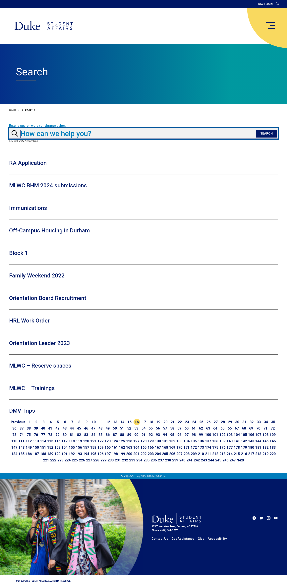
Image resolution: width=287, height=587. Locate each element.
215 (237, 454)
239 (175, 460)
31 (244, 422)
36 (14, 428)
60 (187, 428)
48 (100, 428)
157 (86, 447)
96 (179, 435)
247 (233, 460)
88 (122, 435)
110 (14, 441)
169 (172, 447)
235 (146, 460)
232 (125, 460)
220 (273, 454)
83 (86, 435)
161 (115, 447)
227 (89, 460)
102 (222, 435)
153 (57, 447)
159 (100, 447)
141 (237, 441)
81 (72, 435)
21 (173, 422)
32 (252, 422)
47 (93, 428)
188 (43, 454)
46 (86, 428)
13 (115, 422)
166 (151, 447)
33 (259, 422)
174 (208, 447)
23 (187, 422)
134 (187, 441)
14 (122, 422)
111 (22, 441)
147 (14, 447)
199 (122, 454)
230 (111, 460)
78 (50, 435)
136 (201, 441)
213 (222, 454)
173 (201, 447)
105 (244, 435)
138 (215, 441)
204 (158, 454)
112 (29, 441)
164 (136, 447)
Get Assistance (183, 539)
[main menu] (270, 25)
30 (237, 422)
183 (273, 447)
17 (144, 422)
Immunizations (28, 208)
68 (244, 428)
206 (172, 454)
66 (230, 428)
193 (79, 454)
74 (22, 435)
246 (225, 460)
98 (194, 435)
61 (194, 428)
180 (251, 447)
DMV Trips (22, 410)
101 (215, 435)
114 (43, 441)
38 (29, 428)
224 (68, 460)
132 (172, 441)
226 (82, 460)
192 (72, 454)
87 (115, 435)
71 (265, 428)
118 (72, 441)
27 (216, 422)
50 (115, 428)
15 (130, 422)
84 (93, 435)
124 (115, 441)
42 (57, 428)
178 (237, 447)
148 (22, 447)
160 (108, 447)
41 (50, 428)
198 (115, 454)
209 (194, 454)
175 (215, 447)
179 (244, 447)
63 (208, 428)
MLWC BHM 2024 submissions (48, 185)
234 (139, 460)
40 (43, 428)
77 (43, 435)
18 (151, 422)
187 (36, 454)
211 (208, 454)
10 (94, 422)
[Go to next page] (240, 460)
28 (223, 422)
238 (168, 460)
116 (57, 441)
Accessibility (217, 539)
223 (60, 460)
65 (222, 428)
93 (158, 435)
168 (165, 447)
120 (86, 441)
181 (258, 447)
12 (108, 422)
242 (197, 460)
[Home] (43, 26)
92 (151, 435)
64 (215, 428)
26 (208, 422)
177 (230, 447)
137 (208, 441)
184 (14, 454)
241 (190, 460)
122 (100, 441)
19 (158, 422)
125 (122, 441)
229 (103, 460)
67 (237, 428)
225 (75, 460)
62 (201, 428)
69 (251, 428)
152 (50, 447)
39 (36, 428)
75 (29, 435)
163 (129, 447)
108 (265, 435)
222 (53, 460)
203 (151, 454)
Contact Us (159, 539)
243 (204, 460)
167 (158, 447)
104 (237, 435)
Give (201, 539)
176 (222, 447)
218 (258, 454)
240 (182, 460)
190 (57, 454)
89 (129, 435)
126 (129, 441)
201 (136, 454)
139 (222, 441)
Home (12, 110)
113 (36, 441)
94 (165, 435)
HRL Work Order (29, 320)
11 (101, 422)
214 (230, 454)
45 (79, 428)
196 (100, 454)
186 (29, 454)
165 (143, 447)
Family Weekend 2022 (37, 275)
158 (93, 447)
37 (22, 428)
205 (165, 454)
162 (122, 447)
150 (36, 447)
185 (22, 454)
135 (194, 441)
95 (172, 435)
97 (187, 435)
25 (201, 422)
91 (143, 435)
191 (65, 454)
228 (96, 460)
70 (258, 428)
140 (230, 441)
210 (201, 454)
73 (14, 435)
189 (50, 454)
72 (273, 428)
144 (258, 441)
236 (154, 460)
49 (108, 428)
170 (179, 447)
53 (136, 428)
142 (244, 441)
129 (151, 441)
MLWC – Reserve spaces (40, 365)
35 (273, 422)
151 (43, 447)
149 (29, 447)
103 (230, 435)
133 (179, 441)
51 (122, 428)
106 (251, 435)
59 (179, 428)
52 (129, 428)
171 (187, 447)
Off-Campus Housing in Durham (49, 230)
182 (265, 447)
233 (132, 460)
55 (151, 428)
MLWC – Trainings (32, 388)
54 (143, 428)
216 (244, 454)
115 (50, 441)
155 (72, 447)
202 (143, 454)
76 (36, 435)
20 (165, 422)
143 (251, 441)
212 (215, 454)
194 (86, 454)
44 (72, 428)
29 (230, 422)
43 (65, 428)
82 (79, 435)
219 (265, 454)
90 (136, 435)
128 (143, 441)
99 (201, 435)
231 (118, 460)
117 (65, 441)
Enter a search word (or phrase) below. (37, 125)
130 (158, 441)
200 (129, 454)
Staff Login (265, 4)
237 (161, 460)
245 (218, 460)
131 (165, 441)
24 (194, 422)
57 (165, 428)
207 (179, 454)
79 (57, 435)
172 (194, 447)
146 (273, 441)
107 (258, 435)
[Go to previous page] (18, 422)
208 (187, 454)
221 (46, 460)
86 (108, 435)
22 (180, 422)
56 (158, 428)
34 (266, 422)
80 (65, 435)
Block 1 (18, 253)
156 (79, 447)
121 (93, 441)
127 (136, 441)
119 (79, 441)
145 (265, 441)
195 (93, 454)
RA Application (28, 163)
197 (108, 454)
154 (65, 447)
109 (273, 435)
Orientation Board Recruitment (47, 298)
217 (251, 454)
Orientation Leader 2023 (39, 343)
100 (208, 435)
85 (100, 435)
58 (172, 428)
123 (108, 441)
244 (211, 460)
